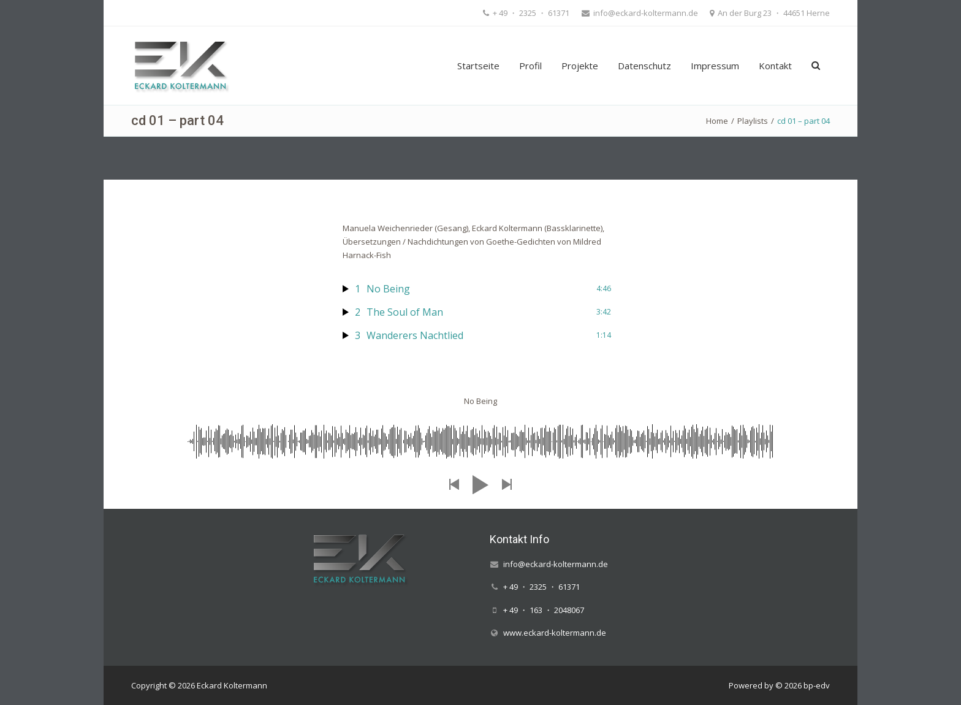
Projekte (579, 65)
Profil (530, 65)
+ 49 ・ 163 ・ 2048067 (543, 609)
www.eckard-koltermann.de (554, 632)
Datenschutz (644, 65)
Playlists (752, 120)
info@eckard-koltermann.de (644, 12)
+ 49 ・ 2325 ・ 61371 (530, 12)
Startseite (478, 65)
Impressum (715, 65)
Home (717, 120)
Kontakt (775, 65)
